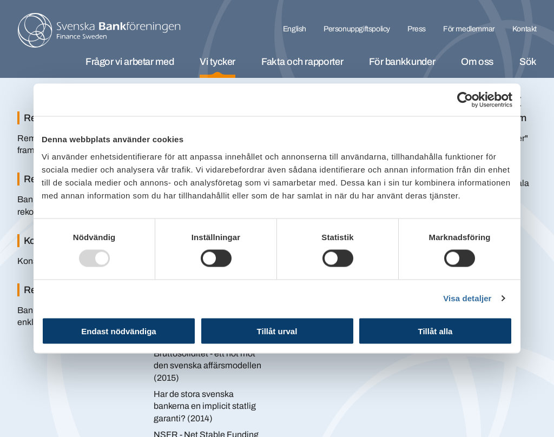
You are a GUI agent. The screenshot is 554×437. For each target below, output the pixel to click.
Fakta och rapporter (302, 61)
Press (416, 29)
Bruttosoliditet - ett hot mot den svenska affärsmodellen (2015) (207, 365)
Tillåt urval (277, 330)
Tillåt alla (435, 330)
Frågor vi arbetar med (129, 61)
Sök (528, 61)
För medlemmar (469, 29)
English (294, 29)
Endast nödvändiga (118, 330)
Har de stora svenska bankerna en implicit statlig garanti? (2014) (205, 406)
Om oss (477, 61)
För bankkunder (402, 61)
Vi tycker (217, 61)
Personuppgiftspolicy (357, 29)
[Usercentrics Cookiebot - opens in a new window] (465, 100)
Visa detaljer (467, 298)
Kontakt (524, 29)
